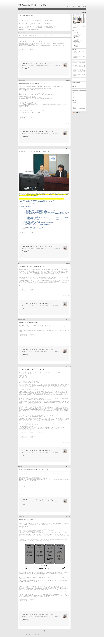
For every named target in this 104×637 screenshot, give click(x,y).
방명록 (84, 6)
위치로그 (80, 6)
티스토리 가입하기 (82, 112)
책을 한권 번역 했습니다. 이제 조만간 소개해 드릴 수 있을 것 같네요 (38, 20)
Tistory (60, 634)
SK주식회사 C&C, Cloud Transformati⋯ (76, 54)
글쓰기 (39, 634)
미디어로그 (74, 6)
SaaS (73, 66)
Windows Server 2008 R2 (77, 62)
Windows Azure (75, 69)
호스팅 (80, 69)
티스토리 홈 (75, 112)
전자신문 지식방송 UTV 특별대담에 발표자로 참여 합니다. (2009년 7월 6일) (40, 22)
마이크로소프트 (68, 33)
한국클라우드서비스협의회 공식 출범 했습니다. (34, 24)
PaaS (73, 63)
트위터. (73, 107)
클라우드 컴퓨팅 (78, 63)
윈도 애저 (80, 71)
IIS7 (76, 73)
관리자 (36, 634)
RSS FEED (85, 12)
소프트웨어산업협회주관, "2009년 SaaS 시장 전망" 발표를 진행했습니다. (39, 26)
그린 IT (83, 69)
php (82, 71)
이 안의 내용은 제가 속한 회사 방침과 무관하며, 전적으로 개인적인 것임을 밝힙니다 (41, 65)
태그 (70, 6)
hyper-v (76, 65)
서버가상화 (77, 66)
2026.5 (79, 90)
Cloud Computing (81, 67)
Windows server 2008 (79, 74)
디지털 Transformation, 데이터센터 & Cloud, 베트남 (32, 5)
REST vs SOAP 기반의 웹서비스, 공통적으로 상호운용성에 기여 (37, 23)
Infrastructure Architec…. (77, 103)
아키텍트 (69, 80)
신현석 (82, 63)
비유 (82, 65)
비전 (75, 67)
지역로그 (29, 634)
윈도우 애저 (81, 66)
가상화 (80, 65)
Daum (51, 634)
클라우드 (83, 62)
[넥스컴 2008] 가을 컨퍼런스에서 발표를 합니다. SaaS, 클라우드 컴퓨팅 (39, 27)
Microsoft (79, 70)
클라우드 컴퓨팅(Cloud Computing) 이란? (33, 29)
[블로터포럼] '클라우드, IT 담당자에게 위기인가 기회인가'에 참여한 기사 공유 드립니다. (42, 19)
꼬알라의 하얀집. (75, 102)
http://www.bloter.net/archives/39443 (27, 40)
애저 (84, 65)
